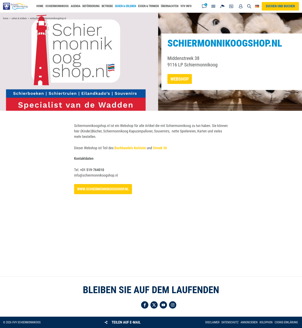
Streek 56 (160, 148)
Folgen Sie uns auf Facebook (144, 305)
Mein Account (241, 6)
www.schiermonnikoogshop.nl (103, 189)
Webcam (222, 6)
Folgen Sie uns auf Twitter (154, 305)
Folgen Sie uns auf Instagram (172, 305)
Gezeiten (213, 6)
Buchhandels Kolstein (130, 148)
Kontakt (204, 6)
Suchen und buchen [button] (249, 6)
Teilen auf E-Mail (126, 322)
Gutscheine (232, 6)
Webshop (179, 79)
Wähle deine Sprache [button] (257, 6)
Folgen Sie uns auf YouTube (163, 305)
